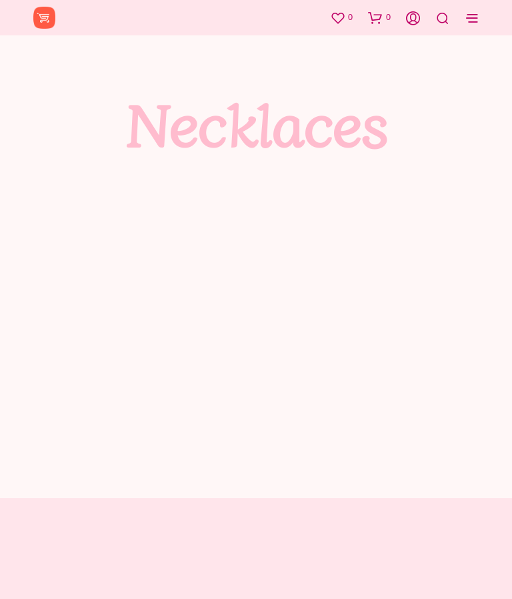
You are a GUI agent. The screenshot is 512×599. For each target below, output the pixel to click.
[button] (341, 17)
